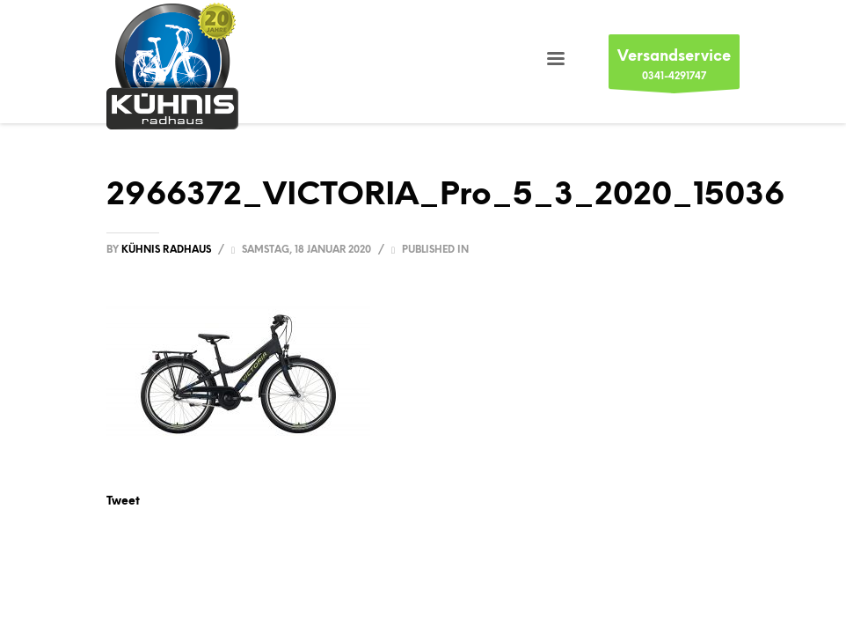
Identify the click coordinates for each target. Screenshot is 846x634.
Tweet (123, 500)
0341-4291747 (674, 66)
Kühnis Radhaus (167, 249)
